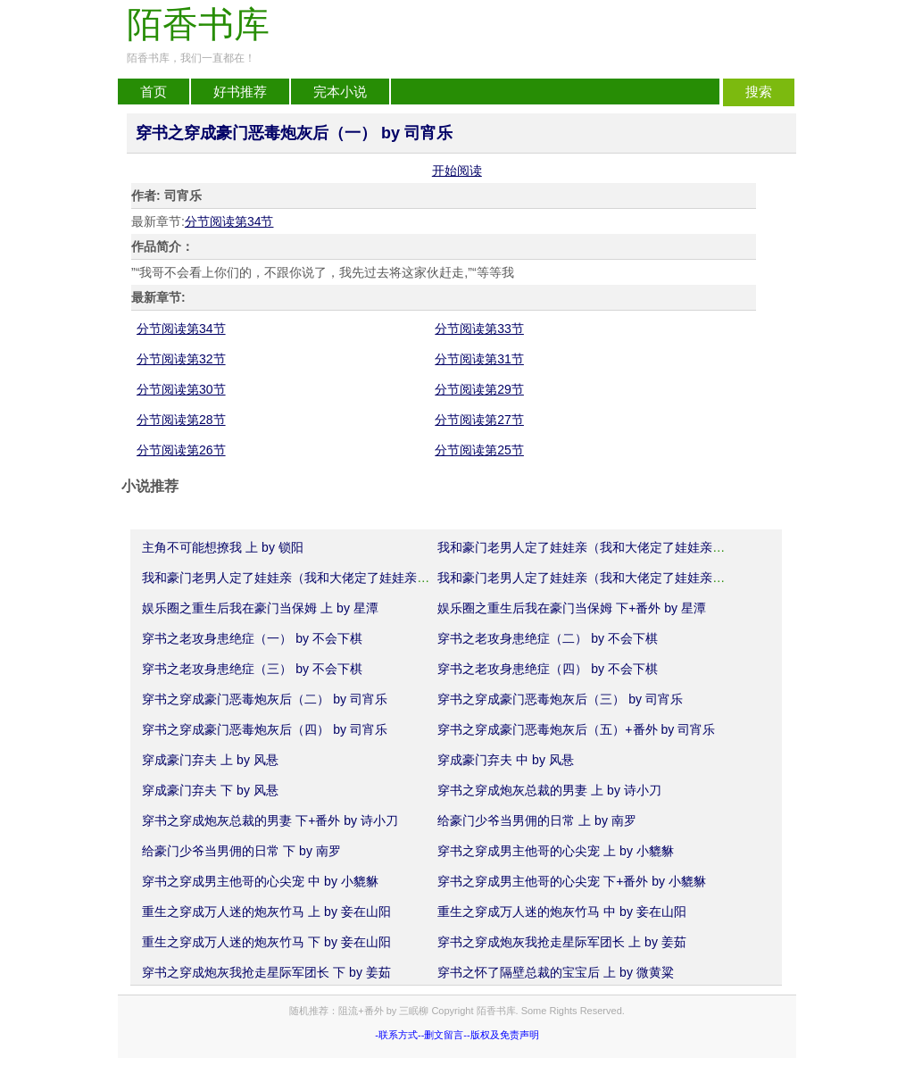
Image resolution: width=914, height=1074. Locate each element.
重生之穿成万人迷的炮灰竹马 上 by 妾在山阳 (266, 911)
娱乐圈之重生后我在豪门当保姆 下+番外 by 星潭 (571, 608)
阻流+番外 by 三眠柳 (383, 1010)
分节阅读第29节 (479, 389)
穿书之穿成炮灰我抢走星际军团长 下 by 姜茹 (266, 972)
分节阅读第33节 (479, 328)
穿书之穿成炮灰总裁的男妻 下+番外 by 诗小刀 (270, 820)
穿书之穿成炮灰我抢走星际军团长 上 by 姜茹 (561, 942)
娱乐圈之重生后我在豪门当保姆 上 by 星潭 (260, 608)
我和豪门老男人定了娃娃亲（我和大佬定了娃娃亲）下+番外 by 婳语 (626, 577)
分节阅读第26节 (181, 450)
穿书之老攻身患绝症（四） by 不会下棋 (547, 669)
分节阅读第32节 (181, 359)
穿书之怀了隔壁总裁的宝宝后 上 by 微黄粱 (555, 972)
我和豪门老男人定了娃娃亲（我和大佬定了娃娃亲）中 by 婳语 (314, 577)
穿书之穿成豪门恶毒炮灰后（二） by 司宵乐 (264, 699)
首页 (153, 92)
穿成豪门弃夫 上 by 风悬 (210, 760)
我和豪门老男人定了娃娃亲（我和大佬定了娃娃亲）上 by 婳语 (610, 547)
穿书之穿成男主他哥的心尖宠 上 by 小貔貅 (555, 851)
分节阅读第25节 (479, 450)
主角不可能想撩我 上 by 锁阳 (222, 547)
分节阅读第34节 (229, 221)
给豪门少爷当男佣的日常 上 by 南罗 (536, 820)
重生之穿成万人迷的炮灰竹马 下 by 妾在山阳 (266, 942)
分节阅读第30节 (181, 389)
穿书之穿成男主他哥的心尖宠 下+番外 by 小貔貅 (571, 881)
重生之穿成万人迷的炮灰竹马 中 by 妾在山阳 (561, 911)
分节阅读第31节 (479, 359)
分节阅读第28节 (181, 419)
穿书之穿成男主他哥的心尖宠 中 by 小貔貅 (260, 881)
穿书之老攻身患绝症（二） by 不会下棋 (547, 638)
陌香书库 (198, 24)
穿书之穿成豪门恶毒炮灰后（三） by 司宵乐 (560, 699)
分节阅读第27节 (479, 419)
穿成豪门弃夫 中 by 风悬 (505, 760)
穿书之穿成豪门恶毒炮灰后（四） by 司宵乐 (264, 729)
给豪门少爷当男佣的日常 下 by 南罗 (241, 851)
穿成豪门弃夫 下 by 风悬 (210, 790)
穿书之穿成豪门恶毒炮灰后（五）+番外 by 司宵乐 (576, 729)
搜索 (758, 92)
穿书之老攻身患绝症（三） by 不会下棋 (252, 669)
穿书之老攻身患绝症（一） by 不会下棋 (252, 638)
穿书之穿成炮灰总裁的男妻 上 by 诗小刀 (549, 790)
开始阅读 (457, 170)
